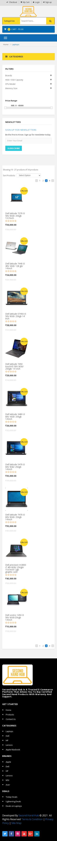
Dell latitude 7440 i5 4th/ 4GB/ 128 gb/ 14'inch (15, 267)
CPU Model (10, 84)
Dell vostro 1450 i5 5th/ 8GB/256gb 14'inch (14, 619)
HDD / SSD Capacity (14, 79)
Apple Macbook (13, 749)
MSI (7, 780)
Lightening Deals (13, 801)
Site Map (16, 823)
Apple (8, 762)
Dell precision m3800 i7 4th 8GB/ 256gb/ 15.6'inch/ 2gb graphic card (15, 570)
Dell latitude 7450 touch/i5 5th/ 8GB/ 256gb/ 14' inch (14, 368)
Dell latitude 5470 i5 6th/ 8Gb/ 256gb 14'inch (15, 468)
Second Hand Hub (29, 815)
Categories (11, 20)
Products (10, 714)
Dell (7, 735)
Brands (8, 75)
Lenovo (9, 745)
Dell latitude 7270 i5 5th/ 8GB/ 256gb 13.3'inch (15, 217)
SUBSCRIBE (13, 150)
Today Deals (11, 797)
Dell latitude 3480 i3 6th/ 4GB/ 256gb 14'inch (15, 418)
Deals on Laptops (14, 806)
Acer (8, 784)
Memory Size (11, 88)
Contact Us (11, 719)
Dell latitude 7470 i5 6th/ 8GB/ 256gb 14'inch (15, 518)
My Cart (26, 2)
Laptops (9, 731)
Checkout (13, 2)
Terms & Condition (32, 819)
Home (6, 44)
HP (7, 740)
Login (37, 2)
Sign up (48, 2)
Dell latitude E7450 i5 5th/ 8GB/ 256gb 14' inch (15, 318)
